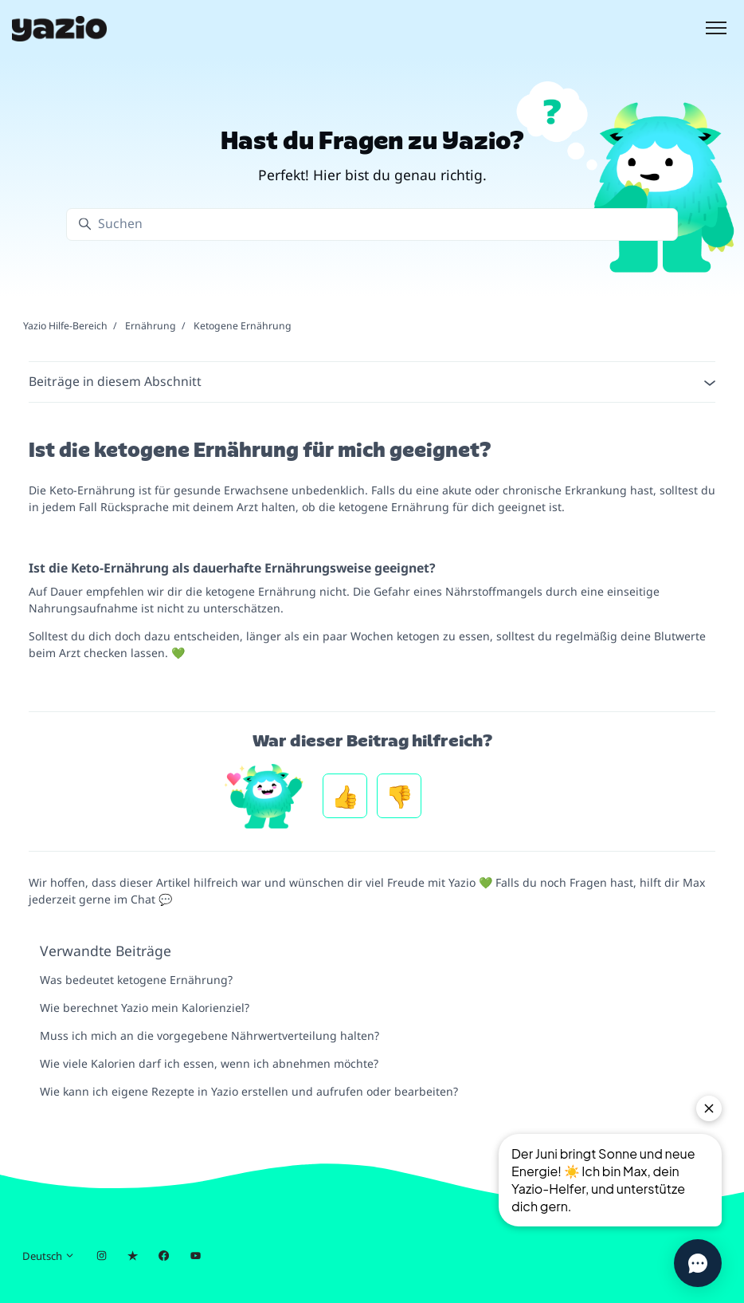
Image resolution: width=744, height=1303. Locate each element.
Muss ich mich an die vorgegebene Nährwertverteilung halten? (209, 1035)
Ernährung (150, 326)
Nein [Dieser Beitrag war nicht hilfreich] (399, 796)
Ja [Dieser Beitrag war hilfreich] (345, 796)
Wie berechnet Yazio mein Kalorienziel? (144, 1007)
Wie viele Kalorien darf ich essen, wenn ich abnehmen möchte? (209, 1063)
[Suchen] (372, 224)
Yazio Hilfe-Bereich (65, 326)
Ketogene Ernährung (243, 326)
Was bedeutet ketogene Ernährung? (136, 979)
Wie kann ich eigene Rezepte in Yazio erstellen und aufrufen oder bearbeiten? (249, 1091)
